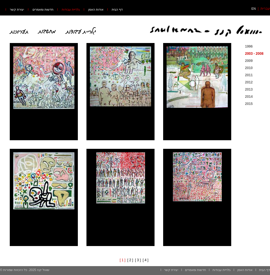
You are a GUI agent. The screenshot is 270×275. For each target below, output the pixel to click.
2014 (249, 97)
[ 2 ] (130, 260)
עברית (265, 9)
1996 (249, 46)
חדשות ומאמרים (42, 9)
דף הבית (117, 9)
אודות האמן (95, 9)
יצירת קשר (17, 9)
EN (253, 8)
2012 (249, 82)
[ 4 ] (145, 260)
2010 (249, 68)
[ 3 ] (138, 260)
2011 (249, 75)
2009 (249, 61)
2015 (249, 104)
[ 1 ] (123, 260)
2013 (249, 89)
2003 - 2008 (254, 54)
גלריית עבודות (71, 9)
